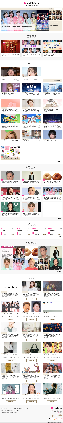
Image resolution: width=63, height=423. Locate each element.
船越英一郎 (52, 230)
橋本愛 (4, 230)
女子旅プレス (50, 8)
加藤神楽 (4, 234)
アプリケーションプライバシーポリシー (7, 408)
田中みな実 (36, 234)
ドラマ (43, 8)
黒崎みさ (52, 234)
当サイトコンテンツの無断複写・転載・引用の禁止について (10, 410)
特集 (35, 8)
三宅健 (19, 234)
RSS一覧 (26, 408)
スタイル (7, 8)
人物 (46, 8)
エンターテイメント (13, 8)
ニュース (2, 8)
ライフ (22, 8)
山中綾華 (20, 230)
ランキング (39, 8)
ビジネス (26, 8)
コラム (19, 8)
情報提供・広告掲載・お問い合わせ (19, 408)
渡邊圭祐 (36, 230)
